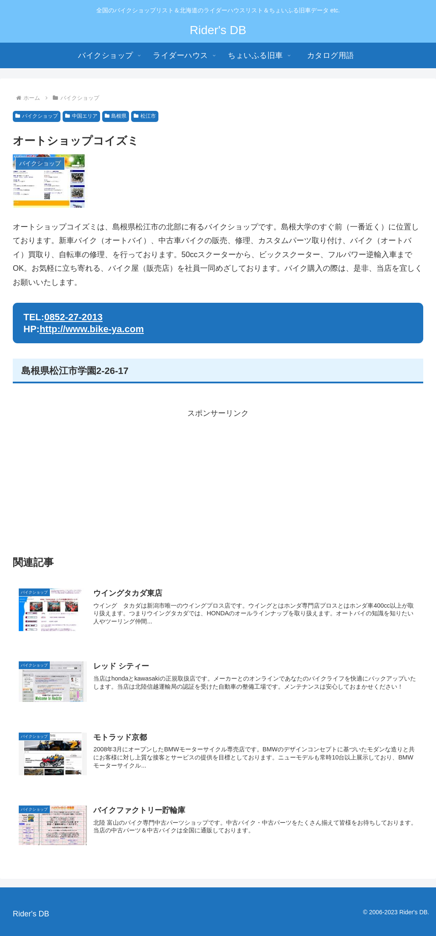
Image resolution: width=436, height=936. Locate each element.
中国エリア (81, 116)
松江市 (145, 116)
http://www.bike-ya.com (92, 329)
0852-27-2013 (73, 317)
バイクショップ (36, 116)
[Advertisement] (218, 479)
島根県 (116, 116)
